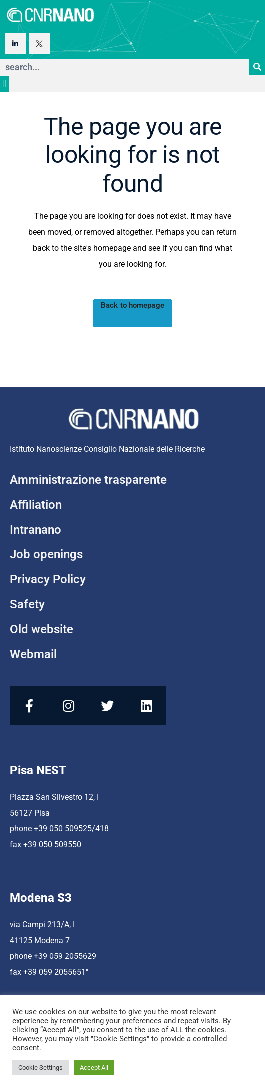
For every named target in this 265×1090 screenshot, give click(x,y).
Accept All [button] (94, 1067)
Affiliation (36, 505)
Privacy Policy (48, 579)
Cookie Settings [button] (40, 1067)
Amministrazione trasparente (88, 480)
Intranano (35, 530)
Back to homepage (132, 305)
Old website (41, 629)
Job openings (46, 554)
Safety (27, 604)
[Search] (257, 67)
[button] (4, 84)
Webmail (33, 654)
